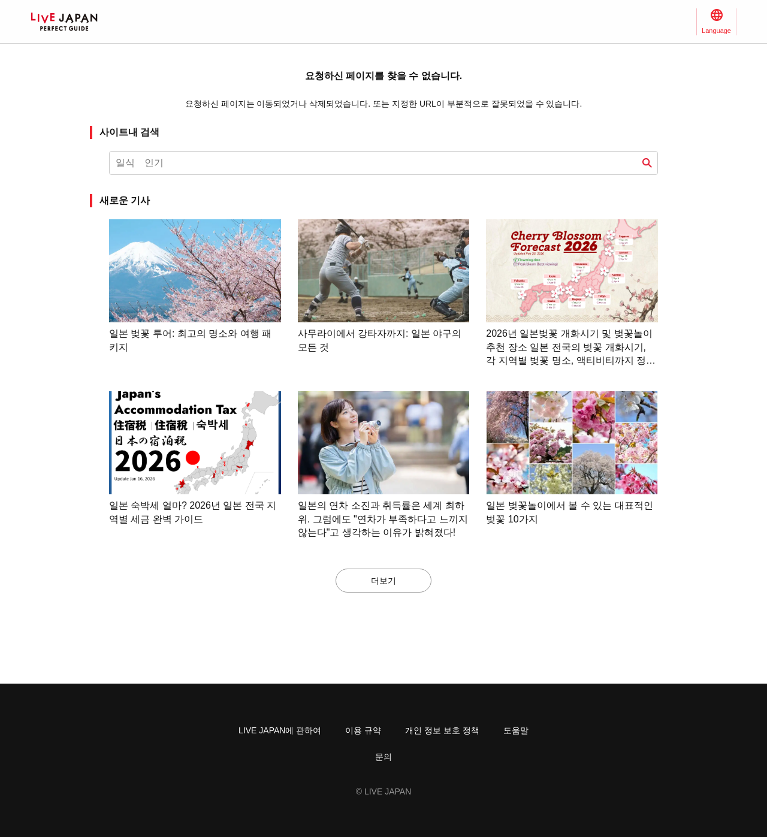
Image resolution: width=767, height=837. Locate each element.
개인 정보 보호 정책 (442, 730)
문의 (383, 757)
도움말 (516, 730)
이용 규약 (363, 730)
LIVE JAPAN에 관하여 (279, 730)
